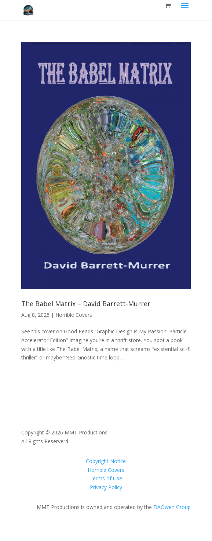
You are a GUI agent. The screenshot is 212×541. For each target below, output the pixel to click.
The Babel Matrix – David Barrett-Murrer (85, 303)
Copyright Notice (106, 461)
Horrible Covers (73, 314)
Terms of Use (105, 478)
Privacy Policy (106, 487)
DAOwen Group (172, 507)
